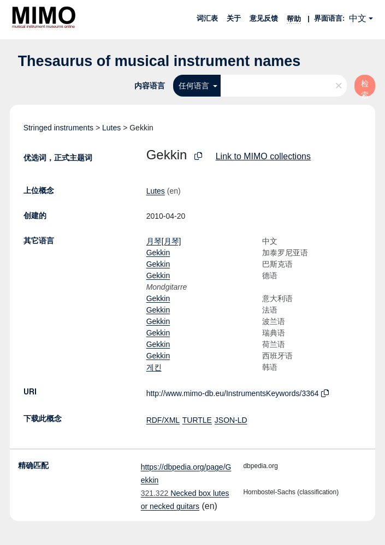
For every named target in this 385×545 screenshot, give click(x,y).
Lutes (111, 127)
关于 (234, 18)
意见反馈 (264, 18)
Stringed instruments (58, 127)
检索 (365, 88)
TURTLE (197, 420)
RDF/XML (163, 420)
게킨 (154, 367)
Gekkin (158, 252)
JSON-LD (231, 420)
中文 (357, 18)
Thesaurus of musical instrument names (159, 61)
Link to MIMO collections (263, 156)
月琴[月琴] (163, 241)
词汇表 (207, 18)
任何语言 (195, 85)
